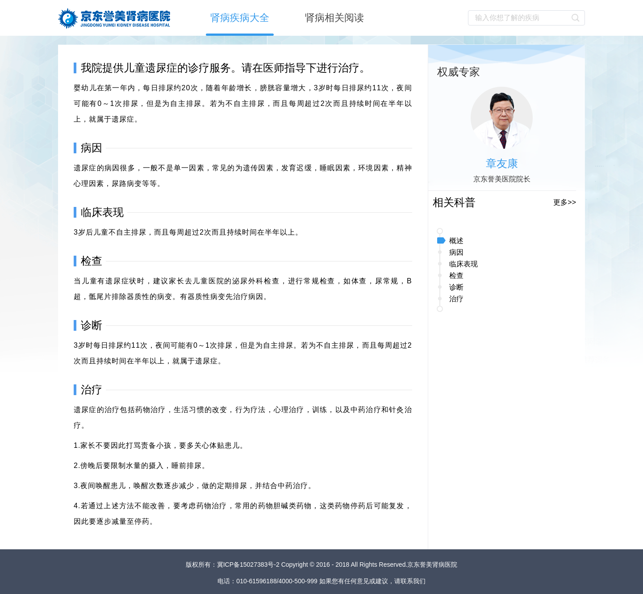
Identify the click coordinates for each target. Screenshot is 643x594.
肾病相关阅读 (334, 17)
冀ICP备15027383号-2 (249, 564)
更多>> (564, 202)
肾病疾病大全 (239, 17)
